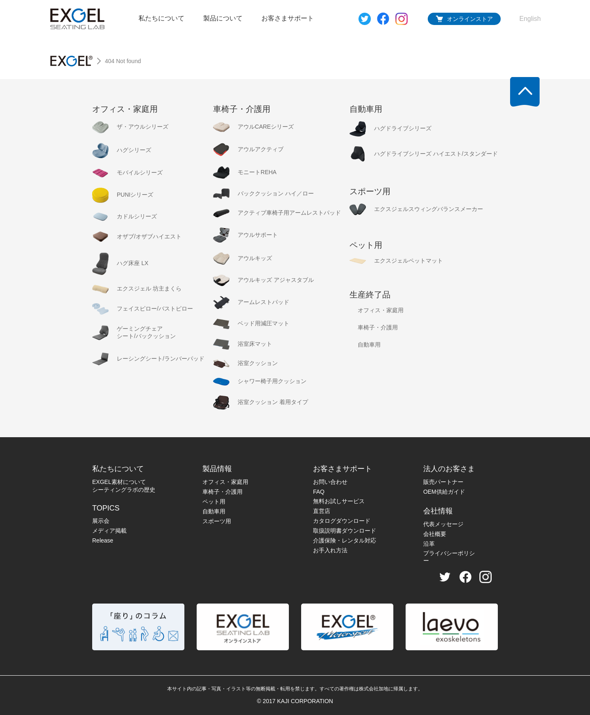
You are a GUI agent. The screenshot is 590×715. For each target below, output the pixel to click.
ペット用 (213, 501)
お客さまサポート (287, 18)
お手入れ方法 (330, 550)
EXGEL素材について (119, 482)
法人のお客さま (449, 469)
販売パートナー (443, 482)
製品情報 (217, 469)
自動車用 (213, 511)
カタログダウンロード (341, 521)
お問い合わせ (330, 482)
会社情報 (438, 511)
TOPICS (106, 508)
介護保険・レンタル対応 (344, 540)
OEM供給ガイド (444, 491)
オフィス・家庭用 (225, 482)
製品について (223, 18)
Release (102, 540)
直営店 (321, 511)
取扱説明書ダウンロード (344, 530)
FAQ (318, 491)
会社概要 (434, 534)
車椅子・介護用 (222, 491)
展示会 (100, 521)
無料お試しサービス (339, 501)
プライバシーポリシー (449, 557)
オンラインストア (470, 19)
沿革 (429, 543)
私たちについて (161, 18)
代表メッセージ (443, 524)
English (530, 18)
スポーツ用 (216, 521)
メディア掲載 (109, 530)
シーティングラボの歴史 (123, 489)
